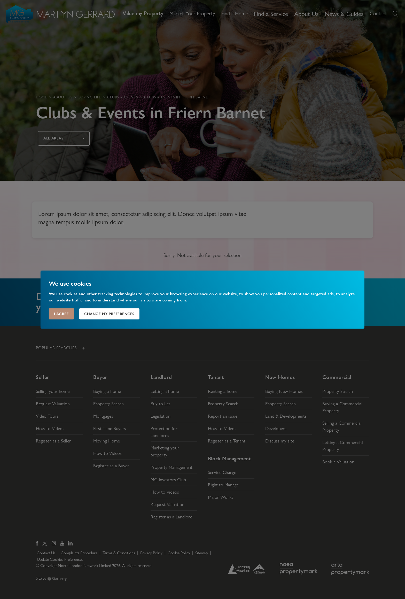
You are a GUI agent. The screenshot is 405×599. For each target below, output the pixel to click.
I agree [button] (61, 313)
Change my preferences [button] (109, 313)
